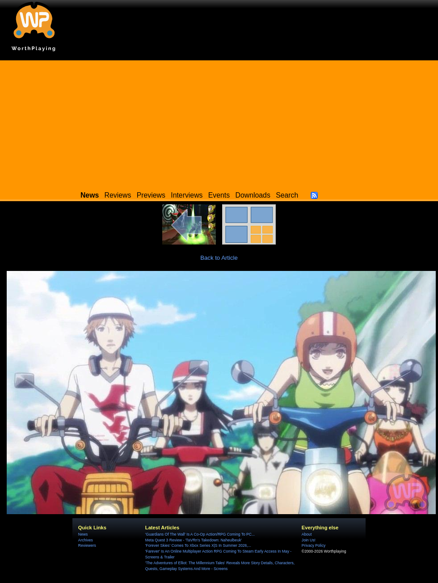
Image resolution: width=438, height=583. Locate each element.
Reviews (118, 195)
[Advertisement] (219, 123)
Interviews (186, 195)
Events (219, 195)
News (83, 534)
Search (287, 195)
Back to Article (219, 257)
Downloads (253, 195)
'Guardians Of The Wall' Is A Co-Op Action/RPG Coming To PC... (200, 534)
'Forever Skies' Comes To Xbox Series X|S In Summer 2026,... (198, 545)
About (307, 534)
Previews (151, 195)
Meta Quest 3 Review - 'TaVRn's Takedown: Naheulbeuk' (193, 540)
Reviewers (87, 545)
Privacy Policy (313, 545)
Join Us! (309, 540)
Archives (85, 540)
